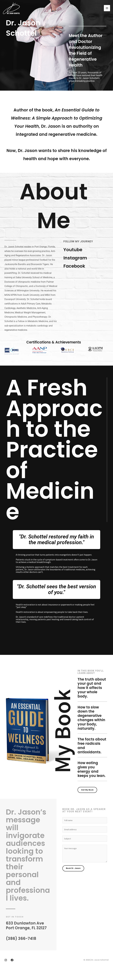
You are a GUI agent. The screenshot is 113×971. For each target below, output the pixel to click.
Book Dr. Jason (73, 868)
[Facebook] (12, 960)
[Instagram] (5, 960)
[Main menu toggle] (107, 8)
